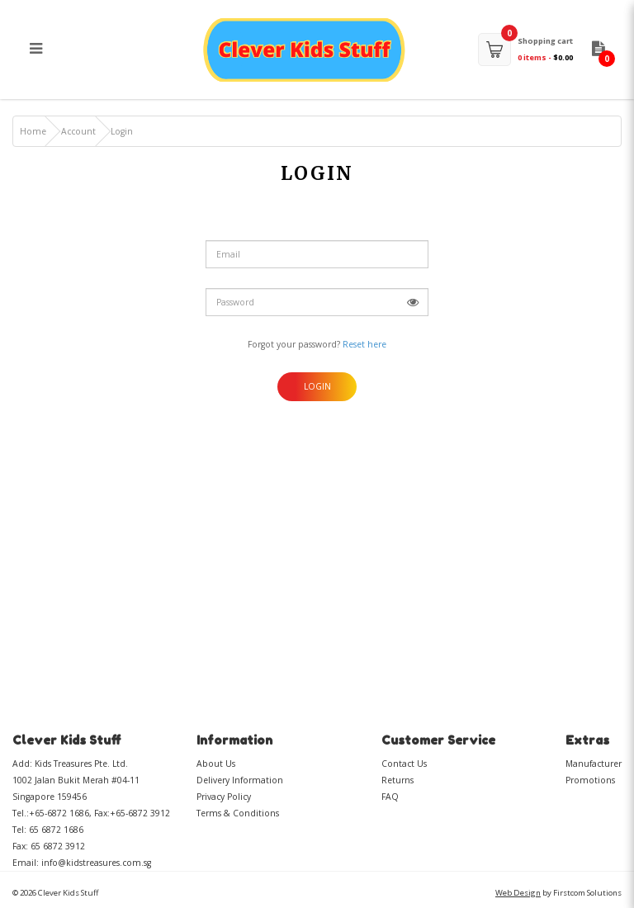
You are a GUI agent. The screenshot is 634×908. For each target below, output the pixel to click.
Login (122, 131)
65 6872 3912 (58, 846)
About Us (215, 763)
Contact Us (404, 763)
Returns (397, 780)
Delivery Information (239, 780)
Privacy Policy (223, 796)
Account (78, 131)
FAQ (390, 796)
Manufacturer (593, 763)
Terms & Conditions (237, 813)
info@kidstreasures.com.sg (96, 862)
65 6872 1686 (56, 829)
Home (33, 131)
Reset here (364, 344)
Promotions (590, 780)
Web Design (518, 892)
